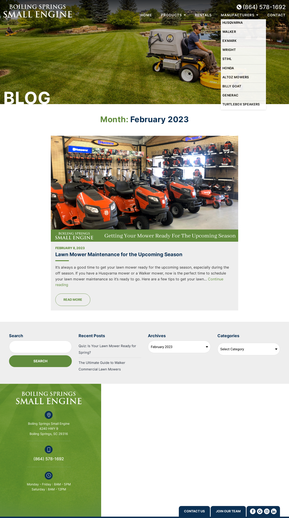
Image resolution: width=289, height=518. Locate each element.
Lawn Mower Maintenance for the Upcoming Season (143, 199)
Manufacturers (237, 15)
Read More (124, 271)
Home (146, 15)
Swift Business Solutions (43, 508)
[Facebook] (253, 511)
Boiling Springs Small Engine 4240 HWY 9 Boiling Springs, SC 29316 (49, 400)
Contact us (186, 511)
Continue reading (121, 256)
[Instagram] (267, 511)
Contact (276, 15)
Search (16, 307)
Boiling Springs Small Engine (37, 11)
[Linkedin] (274, 511)
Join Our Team (225, 511)
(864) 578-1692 (264, 7)
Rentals (203, 15)
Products (171, 15)
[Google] (260, 511)
